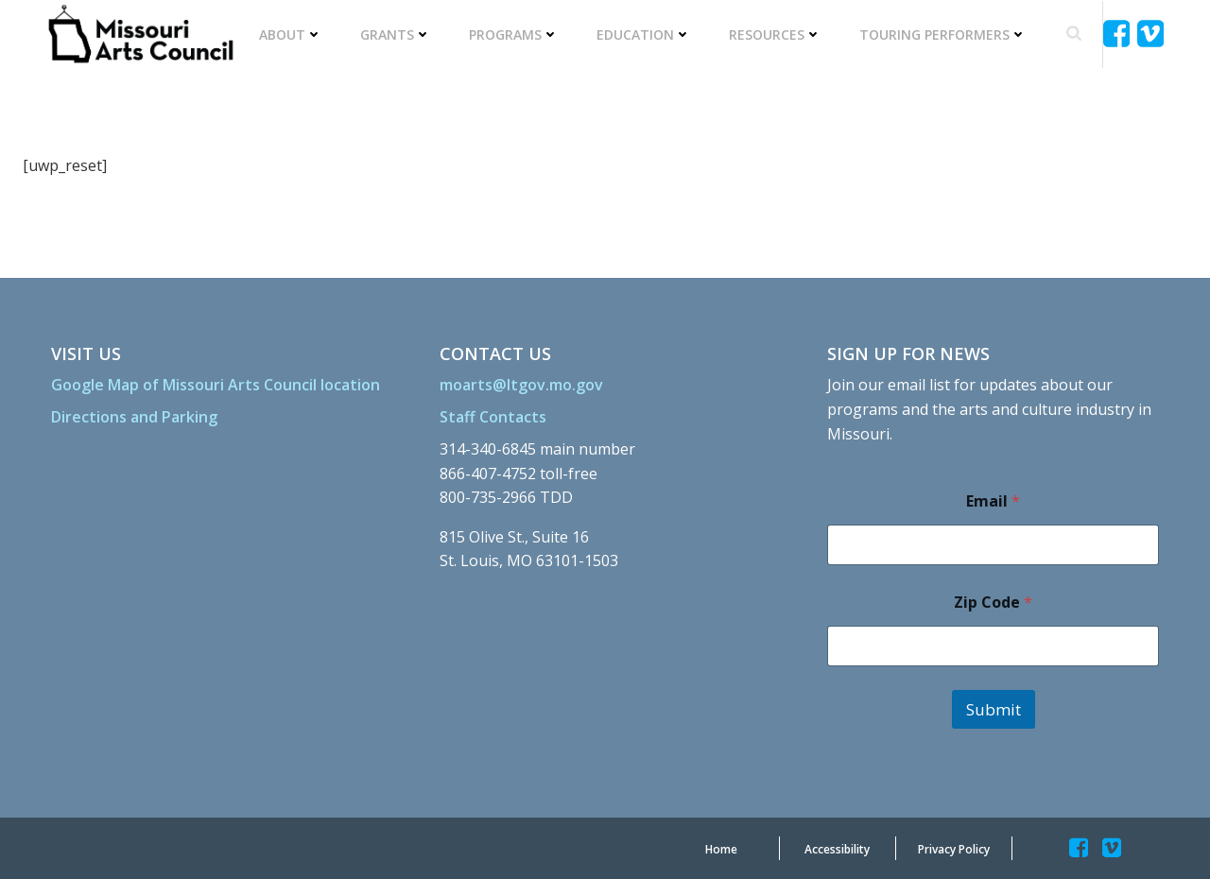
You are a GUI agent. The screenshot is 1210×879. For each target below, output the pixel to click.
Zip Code (993, 603)
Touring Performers (943, 34)
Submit (993, 709)
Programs (514, 34)
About (290, 34)
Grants (395, 34)
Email (993, 501)
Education (643, 34)
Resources (775, 34)
